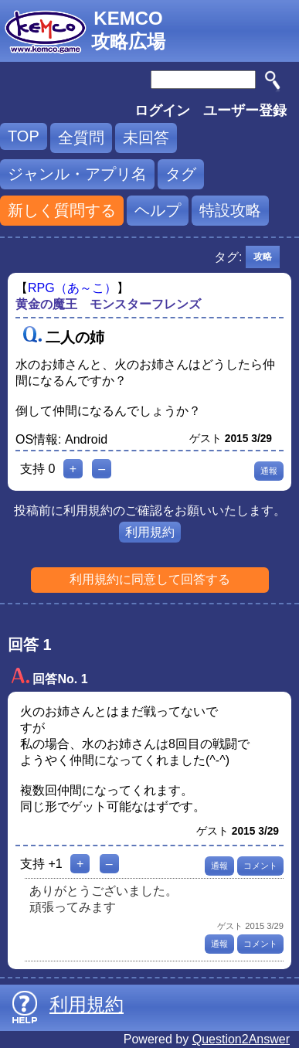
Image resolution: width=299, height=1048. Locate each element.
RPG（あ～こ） (72, 287)
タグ (180, 173)
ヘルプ (157, 210)
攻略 (262, 256)
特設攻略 (230, 210)
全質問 (81, 137)
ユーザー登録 (245, 110)
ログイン (162, 110)
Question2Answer (241, 1039)
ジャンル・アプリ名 (77, 173)
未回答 (146, 137)
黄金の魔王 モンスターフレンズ (108, 304)
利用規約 (150, 532)
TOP (23, 136)
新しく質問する (62, 210)
